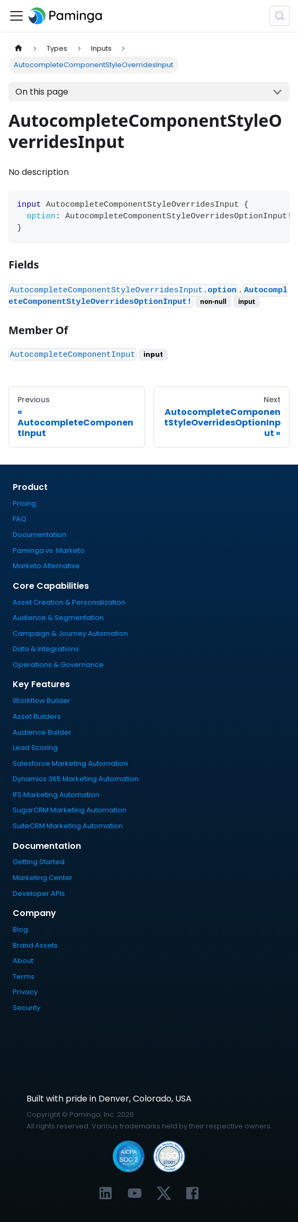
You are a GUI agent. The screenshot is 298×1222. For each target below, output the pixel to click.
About (23, 961)
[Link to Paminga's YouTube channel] (134, 1193)
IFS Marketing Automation (56, 795)
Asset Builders (37, 716)
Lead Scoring (35, 748)
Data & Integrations (46, 649)
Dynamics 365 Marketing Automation (76, 779)
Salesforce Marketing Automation (70, 763)
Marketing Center (43, 878)
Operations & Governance (58, 665)
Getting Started (39, 862)
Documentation (39, 535)
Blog (20, 929)
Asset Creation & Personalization (69, 602)
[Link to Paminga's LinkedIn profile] (105, 1193)
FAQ (19, 519)
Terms (23, 976)
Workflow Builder (41, 701)
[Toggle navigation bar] (16, 16)
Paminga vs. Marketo (49, 550)
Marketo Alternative (46, 566)
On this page (41, 92)
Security (26, 1008)
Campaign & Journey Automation (70, 633)
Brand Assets (35, 945)
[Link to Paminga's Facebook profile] (192, 1193)
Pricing (24, 503)
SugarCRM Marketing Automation (70, 810)
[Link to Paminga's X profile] (163, 1193)
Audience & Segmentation (58, 618)
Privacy (25, 992)
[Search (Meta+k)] (279, 16)
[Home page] (18, 48)
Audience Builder (42, 732)
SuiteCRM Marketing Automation (68, 826)
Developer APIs (39, 893)
